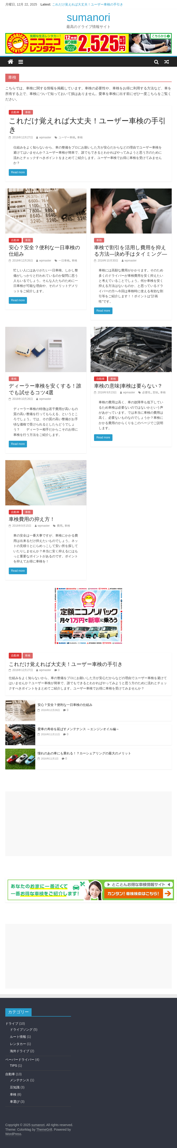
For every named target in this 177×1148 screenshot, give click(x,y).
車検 (28, 112)
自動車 (15, 112)
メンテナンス (19, 1080)
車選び (15, 1101)
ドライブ (11, 1023)
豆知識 (15, 1087)
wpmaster (45, 137)
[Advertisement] (88, 823)
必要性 (146, 392)
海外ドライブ (19, 1051)
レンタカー (18, 1044)
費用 (59, 525)
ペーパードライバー (19, 1059)
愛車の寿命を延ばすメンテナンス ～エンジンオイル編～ (78, 729)
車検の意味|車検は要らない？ (128, 386)
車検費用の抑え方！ (32, 519)
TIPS (13, 1065)
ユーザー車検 (67, 137)
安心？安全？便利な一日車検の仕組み (65, 705)
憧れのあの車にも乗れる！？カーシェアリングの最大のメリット (84, 753)
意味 (155, 392)
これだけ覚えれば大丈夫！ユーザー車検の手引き (87, 4)
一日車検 (64, 260)
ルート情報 (18, 1037)
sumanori (88, 17)
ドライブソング (21, 1029)
